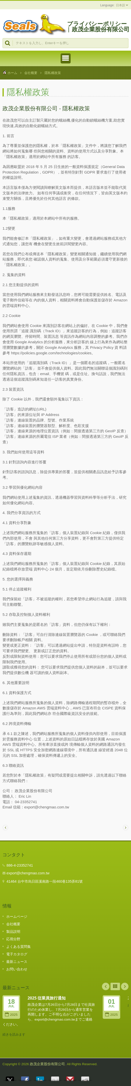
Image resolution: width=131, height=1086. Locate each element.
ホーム (12, 73)
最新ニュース (16, 962)
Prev (105, 986)
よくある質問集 (18, 947)
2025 (11, 1015)
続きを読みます (14, 1034)
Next (124, 986)
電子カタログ (16, 954)
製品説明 (13, 932)
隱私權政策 (53, 73)
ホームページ (16, 916)
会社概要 (30, 73)
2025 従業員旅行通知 (47, 998)
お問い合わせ (16, 969)
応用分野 (13, 939)
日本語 (120, 5)
